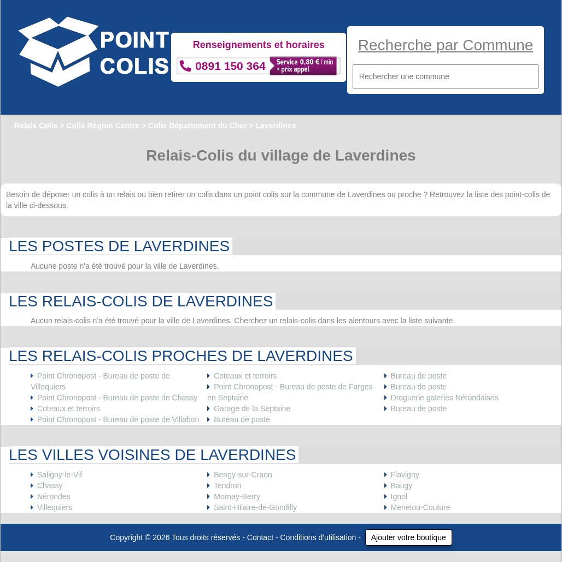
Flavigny (405, 474)
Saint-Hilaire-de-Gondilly (255, 507)
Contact (260, 537)
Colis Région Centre (102, 125)
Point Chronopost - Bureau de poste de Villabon (118, 419)
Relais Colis (35, 125)
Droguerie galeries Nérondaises (445, 397)
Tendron (228, 485)
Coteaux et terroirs (68, 408)
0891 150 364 (230, 66)
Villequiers (54, 507)
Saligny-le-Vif (59, 474)
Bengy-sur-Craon (243, 474)
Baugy (402, 485)
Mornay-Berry (237, 496)
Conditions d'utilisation (318, 537)
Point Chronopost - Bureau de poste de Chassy (117, 397)
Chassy (50, 485)
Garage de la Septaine (252, 408)
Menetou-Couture (420, 507)
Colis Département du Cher (197, 125)
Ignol (399, 496)
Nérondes (54, 496)
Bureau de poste (242, 419)
